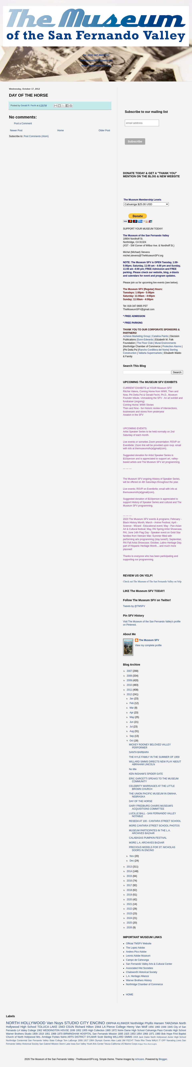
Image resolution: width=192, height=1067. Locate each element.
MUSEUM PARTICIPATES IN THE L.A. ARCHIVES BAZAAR (150, 832)
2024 (130, 918)
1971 (151, 1033)
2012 (130, 694)
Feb (132, 703)
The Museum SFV (149, 640)
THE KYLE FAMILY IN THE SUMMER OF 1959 (154, 757)
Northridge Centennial (16, 1040)
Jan (132, 698)
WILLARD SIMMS (122, 1037)
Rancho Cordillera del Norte (153, 349)
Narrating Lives (174, 1040)
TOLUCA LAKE (47, 1026)
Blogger (163, 1059)
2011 (130, 689)
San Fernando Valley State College (45, 1040)
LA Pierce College (114, 1026)
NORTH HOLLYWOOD (25, 1023)
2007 (130, 671)
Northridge (137, 1023)
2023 (130, 913)
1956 (151, 1027)
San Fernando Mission (104, 1033)
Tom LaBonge (70, 1040)
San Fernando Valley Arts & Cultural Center (149, 964)
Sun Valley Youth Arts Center (90, 1044)
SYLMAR (91, 1037)
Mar (132, 707)
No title (132, 769)
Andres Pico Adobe (136, 951)
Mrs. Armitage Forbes (48, 1037)
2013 (130, 866)
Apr (132, 712)
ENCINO (97, 1023)
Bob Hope (166, 1033)
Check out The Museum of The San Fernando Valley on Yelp (152, 581)
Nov (132, 856)
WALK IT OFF (159, 1040)
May (132, 717)
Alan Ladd (116, 1040)
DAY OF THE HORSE (140, 801)
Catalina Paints (160, 336)
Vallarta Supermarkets (150, 353)
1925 (126, 1033)
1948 (163, 1027)
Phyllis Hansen (154, 1023)
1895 (120, 1033)
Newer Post (16, 130)
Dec (132, 860)
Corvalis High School (174, 1030)
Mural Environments (165, 343)
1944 (98, 1026)
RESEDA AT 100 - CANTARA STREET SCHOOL (155, 821)
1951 (47, 1033)
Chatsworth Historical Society (141, 972)
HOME (129, 994)
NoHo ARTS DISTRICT (73, 1037)
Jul (131, 726)
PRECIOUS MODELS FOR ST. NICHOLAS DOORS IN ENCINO (152, 848)
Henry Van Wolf (137, 1026)
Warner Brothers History (139, 980)
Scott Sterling (104, 1037)
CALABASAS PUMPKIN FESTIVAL (148, 837)
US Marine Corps (129, 1044)
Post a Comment (23, 123)
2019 (130, 894)
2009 (130, 680)
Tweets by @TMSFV (134, 606)
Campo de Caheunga (137, 960)
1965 (108, 1030)
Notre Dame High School (131, 1030)
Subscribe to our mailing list (146, 111)
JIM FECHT (128, 1040)
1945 (170, 1027)
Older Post (104, 130)
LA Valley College (26, 1030)
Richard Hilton (84, 1026)
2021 (130, 904)
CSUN (70, 1026)
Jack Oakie (144, 1037)
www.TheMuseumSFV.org (96, 65)
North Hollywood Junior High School (168, 1037)
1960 (157, 1027)
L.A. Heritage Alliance (137, 976)
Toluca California (112, 1044)
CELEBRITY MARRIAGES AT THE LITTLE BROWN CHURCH (152, 787)
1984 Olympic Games (99, 1040)
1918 (135, 1037)
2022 (130, 908)
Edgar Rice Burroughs (147, 1044)
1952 (78, 1030)
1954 (139, 1033)
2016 (130, 880)
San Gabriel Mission (49, 1044)
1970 (60, 1033)
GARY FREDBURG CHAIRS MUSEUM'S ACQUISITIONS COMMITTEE (151, 807)
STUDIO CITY (76, 1023)
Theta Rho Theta (142, 1040)
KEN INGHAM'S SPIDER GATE (146, 773)
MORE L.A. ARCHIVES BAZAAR (146, 842)
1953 (133, 1033)
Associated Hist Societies (139, 968)
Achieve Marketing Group (137, 336)
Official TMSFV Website (138, 943)
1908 (80, 1040)
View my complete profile (148, 645)
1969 (145, 1033)
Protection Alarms (171, 346)
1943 (61, 1026)
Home (60, 130)
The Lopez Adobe (135, 947)
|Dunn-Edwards (145, 339)
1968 (53, 1033)
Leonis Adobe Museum (138, 955)
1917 (85, 1040)
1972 (114, 1030)
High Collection (96, 1030)
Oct (132, 740)
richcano (139, 1059)
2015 (130, 876)
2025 (130, 922)
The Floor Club (145, 343)
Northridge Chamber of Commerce (144, 984)
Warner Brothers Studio (18, 1033)
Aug (132, 731)
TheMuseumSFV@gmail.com (96, 60)
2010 (130, 685)
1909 (35, 1033)
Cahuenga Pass (154, 1030)
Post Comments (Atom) (36, 136)
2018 (130, 890)
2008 (130, 675)
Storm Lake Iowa (67, 1044)
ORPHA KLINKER (117, 1023)
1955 (84, 1030)
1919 (41, 1033)
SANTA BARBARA (139, 752)
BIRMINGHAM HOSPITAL (77, 1033)
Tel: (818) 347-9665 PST (96, 55)
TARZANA (171, 1023)
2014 (130, 871)
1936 (72, 1030)
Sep (132, 736)
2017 (130, 885)
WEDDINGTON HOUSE (56, 1030)
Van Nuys (55, 1023)
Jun (132, 722)
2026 (130, 927)
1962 (39, 1030)
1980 (158, 1033)
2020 (130, 899)
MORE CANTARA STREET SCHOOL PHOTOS (154, 825)
